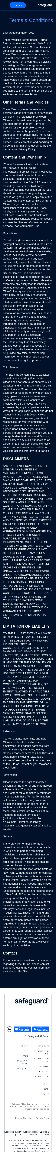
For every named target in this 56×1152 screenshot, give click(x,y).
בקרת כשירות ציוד (41, 1076)
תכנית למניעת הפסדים (22, 1062)
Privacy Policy (42, 1118)
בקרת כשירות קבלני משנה (40, 1060)
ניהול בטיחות (43, 1071)
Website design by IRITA (30, 1133)
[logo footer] (28, 1001)
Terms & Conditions (24, 1118)
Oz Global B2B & (44, 1133)
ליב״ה (25, 1056)
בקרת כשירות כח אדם (41, 1052)
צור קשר (45, 1093)
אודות (46, 1089)
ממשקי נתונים (22, 1068)
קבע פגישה (17, 5)
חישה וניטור (44, 1066)
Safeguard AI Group (36, 1036)
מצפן (26, 1051)
